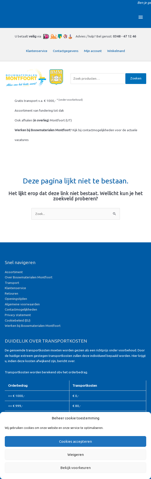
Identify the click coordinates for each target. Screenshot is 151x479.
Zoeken (135, 78)
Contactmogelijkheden (21, 309)
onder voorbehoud (70, 99)
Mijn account (93, 51)
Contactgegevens (65, 51)
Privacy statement (18, 315)
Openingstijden (16, 299)
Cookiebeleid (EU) (17, 320)
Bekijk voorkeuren (75, 468)
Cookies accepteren (75, 441)
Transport (12, 283)
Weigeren (75, 455)
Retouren (11, 293)
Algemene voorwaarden (22, 304)
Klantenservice (36, 51)
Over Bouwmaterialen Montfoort (28, 277)
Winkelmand (116, 51)
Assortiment (14, 272)
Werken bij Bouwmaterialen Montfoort (33, 326)
